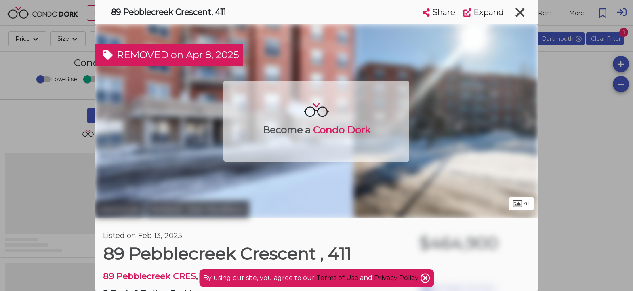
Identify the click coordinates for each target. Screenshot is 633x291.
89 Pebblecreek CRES (149, 276)
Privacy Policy (397, 278)
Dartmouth (119, 209)
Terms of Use (337, 278)
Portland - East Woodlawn (197, 209)
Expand (483, 12)
